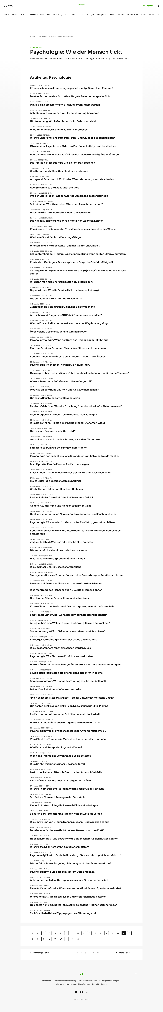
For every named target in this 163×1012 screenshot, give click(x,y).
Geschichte (83, 14)
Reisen (15, 14)
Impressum (46, 981)
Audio (143, 14)
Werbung (60, 984)
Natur (23, 14)
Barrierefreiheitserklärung (65, 981)
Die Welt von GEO (116, 14)
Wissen (32, 36)
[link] (157, 5)
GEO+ (7, 14)
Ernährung (57, 14)
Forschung (33, 14)
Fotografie (101, 14)
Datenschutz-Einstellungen (78, 984)
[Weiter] (158, 15)
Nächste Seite (124, 953)
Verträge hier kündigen (109, 981)
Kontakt (95, 984)
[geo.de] (82, 6)
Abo (148, 5)
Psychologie (70, 14)
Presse (104, 984)
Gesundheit (45, 14)
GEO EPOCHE (132, 14)
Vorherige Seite (39, 953)
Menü (8, 6)
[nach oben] (136, 974)
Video (151, 14)
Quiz (92, 14)
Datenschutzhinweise (88, 981)
